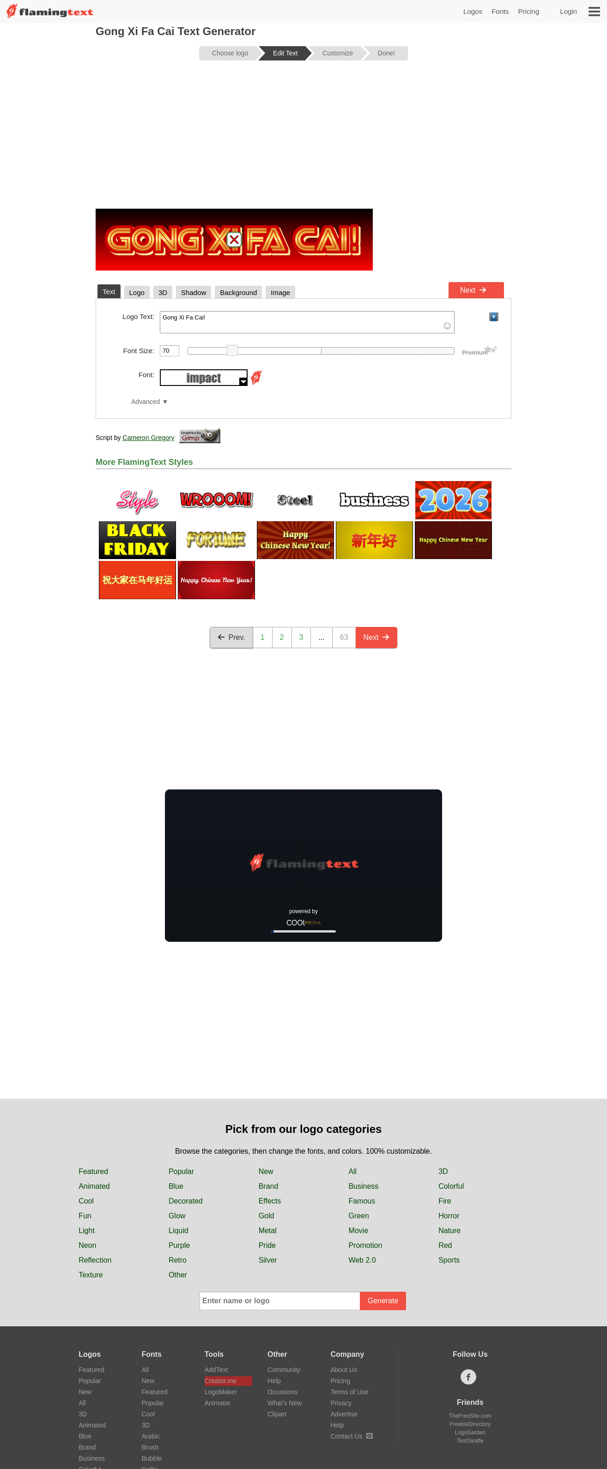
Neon (87, 1245)
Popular (181, 1171)
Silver (268, 1260)
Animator (218, 1403)
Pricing (528, 11)
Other (178, 1275)
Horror (448, 1216)
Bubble (151, 1458)
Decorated (186, 1201)
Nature (449, 1230)
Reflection (95, 1260)
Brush (149, 1447)
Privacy (341, 1403)
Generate (383, 1301)
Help (274, 1381)
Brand (269, 1186)
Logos (472, 11)
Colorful (451, 1186)
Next (473, 290)
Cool (86, 1201)
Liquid (178, 1230)
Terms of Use (349, 1392)
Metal (268, 1230)
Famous (361, 1201)
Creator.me (221, 1381)
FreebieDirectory (470, 1424)
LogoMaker (221, 1392)
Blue (176, 1186)
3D (443, 1171)
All (352, 1171)
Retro (178, 1260)
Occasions (282, 1392)
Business (363, 1186)
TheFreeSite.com (470, 1416)
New (266, 1171)
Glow (177, 1216)
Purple (179, 1245)
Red (445, 1245)
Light (87, 1230)
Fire (444, 1201)
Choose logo (230, 53)
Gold (266, 1216)
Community (283, 1369)
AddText (216, 1369)
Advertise (343, 1414)
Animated (94, 1186)
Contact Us (351, 1436)
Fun (85, 1216)
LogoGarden (470, 1432)
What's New (284, 1403)
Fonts (500, 11)
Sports (449, 1260)
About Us (343, 1369)
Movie (358, 1230)
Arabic (150, 1436)
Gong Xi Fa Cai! (307, 322)
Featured (93, 1171)
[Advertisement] (303, 139)
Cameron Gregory (148, 437)
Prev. (231, 637)
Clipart (276, 1414)
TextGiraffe (470, 1441)
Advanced (145, 401)
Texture (91, 1275)
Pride (267, 1245)
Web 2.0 (362, 1260)
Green (358, 1216)
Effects (270, 1201)
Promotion (365, 1245)
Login (568, 11)
